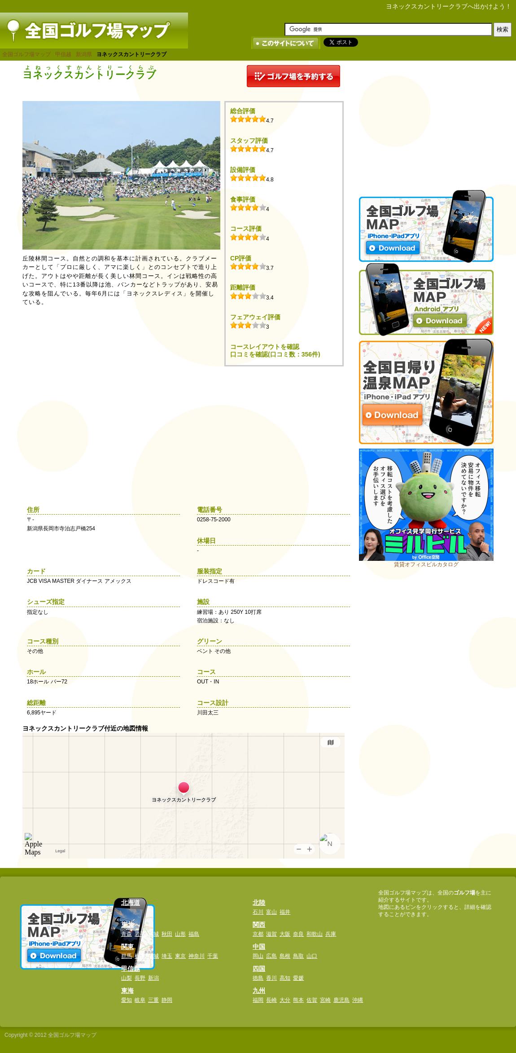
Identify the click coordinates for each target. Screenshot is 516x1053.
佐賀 (311, 1000)
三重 (153, 1000)
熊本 (298, 1000)
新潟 (153, 978)
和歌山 (314, 934)
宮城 (153, 934)
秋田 (167, 934)
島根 (285, 956)
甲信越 (63, 54)
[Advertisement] (426, 121)
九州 (259, 990)
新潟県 (84, 54)
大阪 (285, 934)
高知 (285, 978)
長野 (140, 978)
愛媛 (298, 978)
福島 (193, 934)
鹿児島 (341, 1000)
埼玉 (167, 956)
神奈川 (196, 956)
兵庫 (330, 934)
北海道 (130, 902)
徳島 (258, 978)
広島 (271, 956)
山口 (311, 956)
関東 (127, 946)
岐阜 (140, 1000)
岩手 (140, 934)
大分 (285, 1000)
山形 (180, 934)
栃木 (140, 956)
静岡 (167, 1000)
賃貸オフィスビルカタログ (426, 564)
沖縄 (357, 1000)
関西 (259, 924)
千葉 (212, 956)
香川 (271, 978)
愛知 (126, 1000)
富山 (271, 912)
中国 (259, 946)
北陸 (259, 902)
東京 (180, 956)
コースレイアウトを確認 (264, 346)
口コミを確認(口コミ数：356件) (275, 354)
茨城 (153, 956)
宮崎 (325, 1000)
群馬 (126, 956)
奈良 (298, 934)
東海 (127, 990)
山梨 (126, 978)
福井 (285, 912)
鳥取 (298, 956)
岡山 (258, 956)
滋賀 (271, 934)
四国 (259, 968)
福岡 (258, 1000)
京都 (258, 934)
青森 (126, 934)
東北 (127, 924)
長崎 (271, 1000)
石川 (258, 912)
